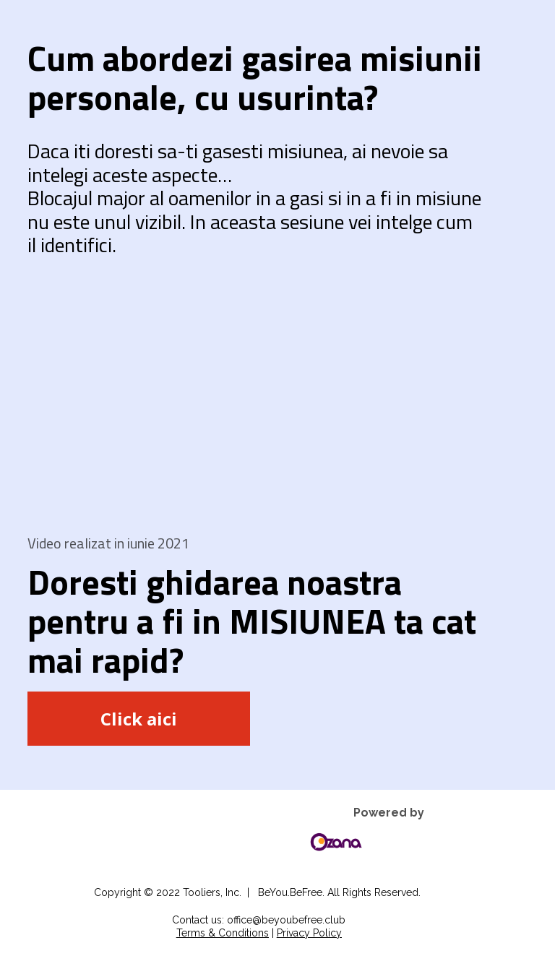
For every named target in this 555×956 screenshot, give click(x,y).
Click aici (138, 719)
